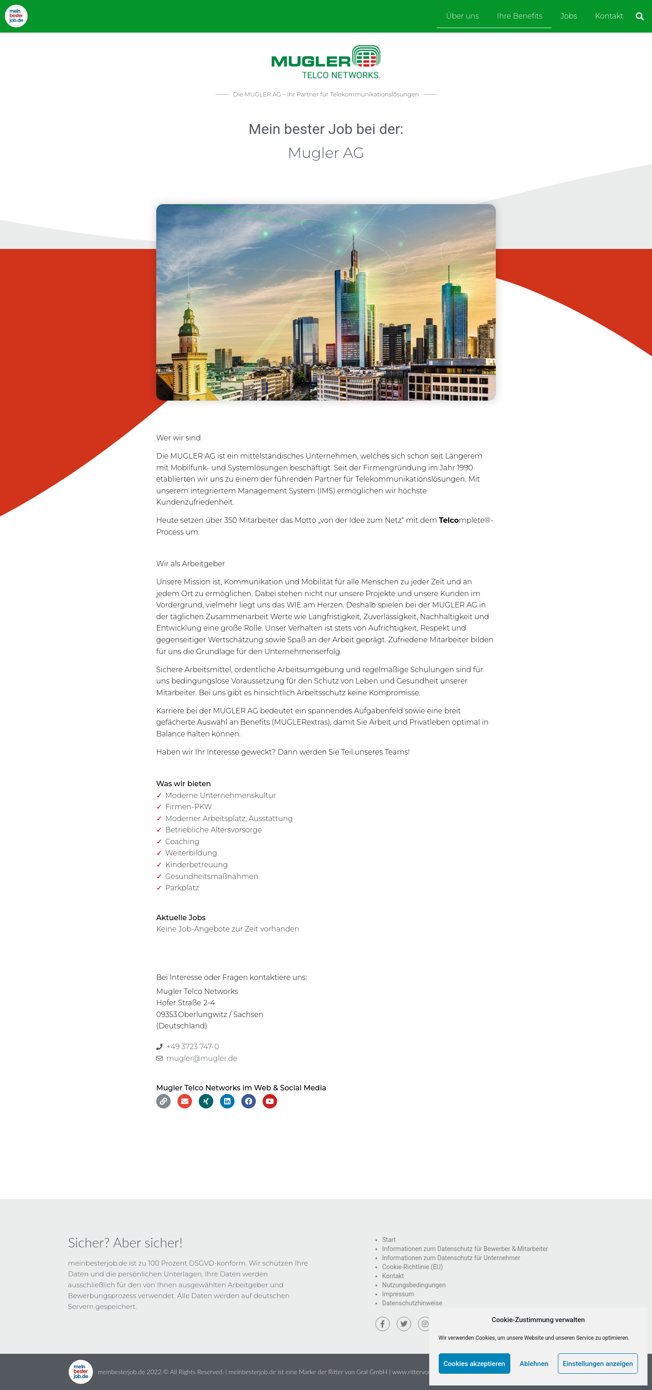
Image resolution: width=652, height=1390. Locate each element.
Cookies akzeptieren (474, 1364)
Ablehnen (534, 1364)
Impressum (398, 1294)
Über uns (462, 16)
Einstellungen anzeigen (598, 1364)
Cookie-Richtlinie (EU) (412, 1267)
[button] (640, 16)
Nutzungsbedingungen (414, 1285)
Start (389, 1239)
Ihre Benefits (520, 16)
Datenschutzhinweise (412, 1303)
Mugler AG (326, 153)
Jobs (569, 16)
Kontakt (609, 16)
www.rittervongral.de (421, 1372)
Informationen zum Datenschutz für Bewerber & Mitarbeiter (465, 1248)
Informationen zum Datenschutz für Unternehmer (451, 1257)
